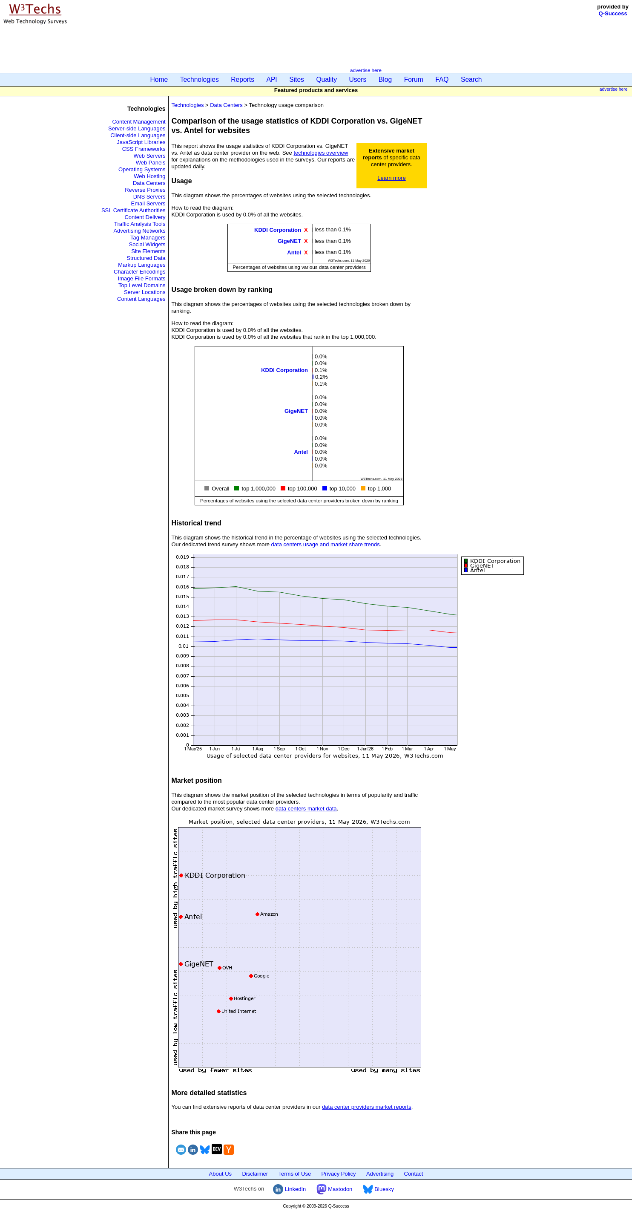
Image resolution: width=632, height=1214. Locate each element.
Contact (413, 1174)
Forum (413, 79)
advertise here (366, 70)
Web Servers (150, 156)
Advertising (380, 1174)
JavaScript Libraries (141, 142)
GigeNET (289, 241)
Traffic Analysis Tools (139, 224)
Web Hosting (149, 176)
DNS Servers (149, 196)
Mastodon (334, 1189)
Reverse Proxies (145, 190)
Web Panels (151, 162)
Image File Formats (142, 278)
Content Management (138, 121)
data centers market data (306, 808)
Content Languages (141, 299)
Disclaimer (255, 1174)
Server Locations (145, 292)
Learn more (391, 178)
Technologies (199, 79)
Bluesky (378, 1189)
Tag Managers (147, 237)
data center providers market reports (366, 1107)
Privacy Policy (339, 1174)
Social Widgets (147, 244)
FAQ (441, 79)
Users (358, 79)
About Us (220, 1174)
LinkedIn (289, 1189)
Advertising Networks (139, 231)
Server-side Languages (136, 128)
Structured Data (145, 258)
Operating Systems (142, 169)
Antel (294, 252)
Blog (385, 79)
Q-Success (613, 13)
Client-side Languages (137, 135)
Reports (242, 79)
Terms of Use (295, 1174)
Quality (326, 79)
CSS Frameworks (144, 149)
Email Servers (148, 203)
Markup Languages (141, 265)
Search (471, 79)
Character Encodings (139, 271)
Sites (296, 79)
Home (159, 79)
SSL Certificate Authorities (133, 210)
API (272, 79)
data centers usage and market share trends (325, 544)
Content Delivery (144, 217)
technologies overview (320, 153)
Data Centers (149, 183)
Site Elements (148, 251)
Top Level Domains (142, 285)
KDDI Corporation (277, 230)
